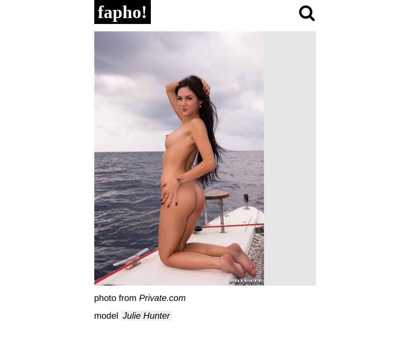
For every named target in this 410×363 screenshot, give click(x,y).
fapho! (122, 12)
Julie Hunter (146, 316)
